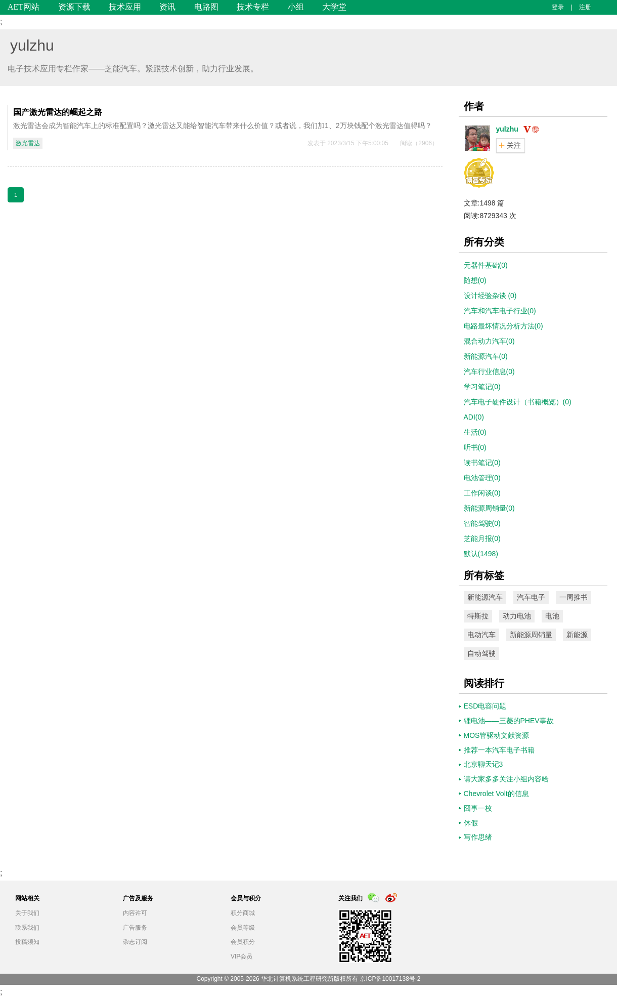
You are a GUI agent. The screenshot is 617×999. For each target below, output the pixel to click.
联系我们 (27, 927)
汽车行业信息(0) (489, 371)
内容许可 (135, 913)
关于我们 (27, 913)
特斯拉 (478, 616)
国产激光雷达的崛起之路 (57, 112)
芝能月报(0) (482, 538)
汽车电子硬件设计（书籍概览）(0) (517, 402)
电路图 (206, 7)
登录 (558, 7)
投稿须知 (27, 941)
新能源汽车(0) (486, 356)
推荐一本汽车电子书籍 (499, 750)
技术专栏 (253, 7)
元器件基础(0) (486, 265)
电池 (552, 616)
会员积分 (243, 941)
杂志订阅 (135, 941)
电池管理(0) (482, 478)
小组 (296, 7)
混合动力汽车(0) (489, 341)
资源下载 (74, 7)
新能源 (577, 635)
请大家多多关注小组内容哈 (506, 779)
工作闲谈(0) (482, 493)
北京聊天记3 (483, 764)
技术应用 (125, 7)
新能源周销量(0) (489, 508)
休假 (471, 823)
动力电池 (517, 616)
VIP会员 (241, 956)
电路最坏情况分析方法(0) (503, 326)
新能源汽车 (485, 597)
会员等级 (243, 927)
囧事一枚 (478, 808)
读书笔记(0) (482, 463)
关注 (514, 145)
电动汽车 (481, 635)
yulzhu (32, 45)
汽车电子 (531, 597)
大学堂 (334, 7)
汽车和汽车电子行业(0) (500, 311)
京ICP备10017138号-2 (390, 978)
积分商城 (243, 913)
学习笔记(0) (482, 387)
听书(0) (475, 447)
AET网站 (23, 7)
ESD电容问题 (485, 706)
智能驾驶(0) (482, 523)
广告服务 (135, 927)
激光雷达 (28, 143)
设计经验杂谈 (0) (490, 296)
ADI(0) (474, 417)
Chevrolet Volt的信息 (496, 793)
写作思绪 (478, 837)
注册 (585, 7)
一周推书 (573, 597)
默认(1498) (481, 554)
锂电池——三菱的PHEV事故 (509, 721)
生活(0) (475, 432)
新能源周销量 (531, 635)
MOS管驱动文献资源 (497, 735)
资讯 (167, 7)
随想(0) (475, 280)
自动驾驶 (481, 653)
